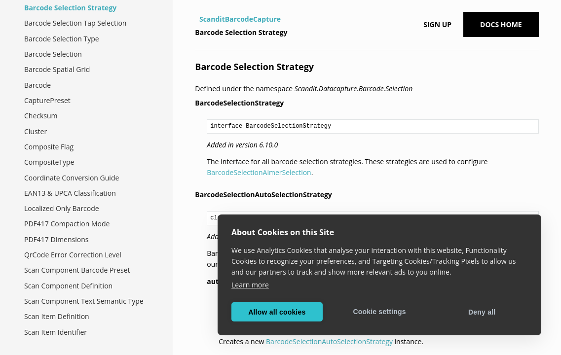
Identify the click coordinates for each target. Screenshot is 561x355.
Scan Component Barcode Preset (77, 270)
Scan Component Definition (68, 285)
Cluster (35, 131)
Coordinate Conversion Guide (71, 177)
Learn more (250, 284)
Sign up (437, 24)
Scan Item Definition (56, 316)
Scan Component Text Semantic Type (84, 301)
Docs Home (501, 24)
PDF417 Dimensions (56, 239)
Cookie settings (379, 312)
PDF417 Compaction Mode (67, 223)
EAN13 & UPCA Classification (70, 193)
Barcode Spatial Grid (57, 69)
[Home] (196, 19)
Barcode (37, 85)
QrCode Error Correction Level (72, 254)
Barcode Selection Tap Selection (75, 23)
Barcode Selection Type (61, 38)
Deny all (481, 312)
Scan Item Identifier (55, 332)
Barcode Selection (53, 54)
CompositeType (49, 162)
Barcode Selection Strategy (70, 7)
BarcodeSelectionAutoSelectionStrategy (329, 341)
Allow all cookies (276, 312)
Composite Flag (49, 146)
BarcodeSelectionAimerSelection (259, 172)
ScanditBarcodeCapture (240, 19)
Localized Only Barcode (61, 208)
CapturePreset (47, 100)
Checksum (41, 115)
